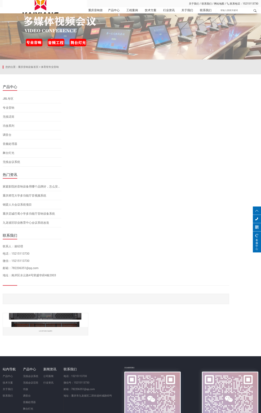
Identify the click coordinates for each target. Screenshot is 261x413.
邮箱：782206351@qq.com (133, 374)
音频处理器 (10, 204)
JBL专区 (8, 159)
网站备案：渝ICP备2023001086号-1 (173, 408)
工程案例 (126, 14)
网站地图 (219, 3)
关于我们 (194, 3)
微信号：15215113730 (131, 368)
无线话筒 (8, 177)
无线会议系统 (11, 222)
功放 (43, 374)
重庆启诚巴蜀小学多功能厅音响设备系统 (29, 274)
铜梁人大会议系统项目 (17, 265)
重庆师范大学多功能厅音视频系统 (24, 256)
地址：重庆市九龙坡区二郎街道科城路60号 (142, 381)
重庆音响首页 (88, 14)
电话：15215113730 (129, 361)
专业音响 (8, 168)
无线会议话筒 (48, 368)
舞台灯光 (8, 213)
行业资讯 (165, 14)
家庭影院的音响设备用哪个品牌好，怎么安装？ (32, 247)
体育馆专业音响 (50, 134)
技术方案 (146, 14)
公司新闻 (84, 361)
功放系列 (8, 186)
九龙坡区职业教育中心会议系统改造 (26, 283)
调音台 (7, 195)
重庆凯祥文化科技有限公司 (28, 3)
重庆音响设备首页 (28, 134)
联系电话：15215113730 (242, 3)
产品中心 (107, 14)
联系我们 (207, 3)
